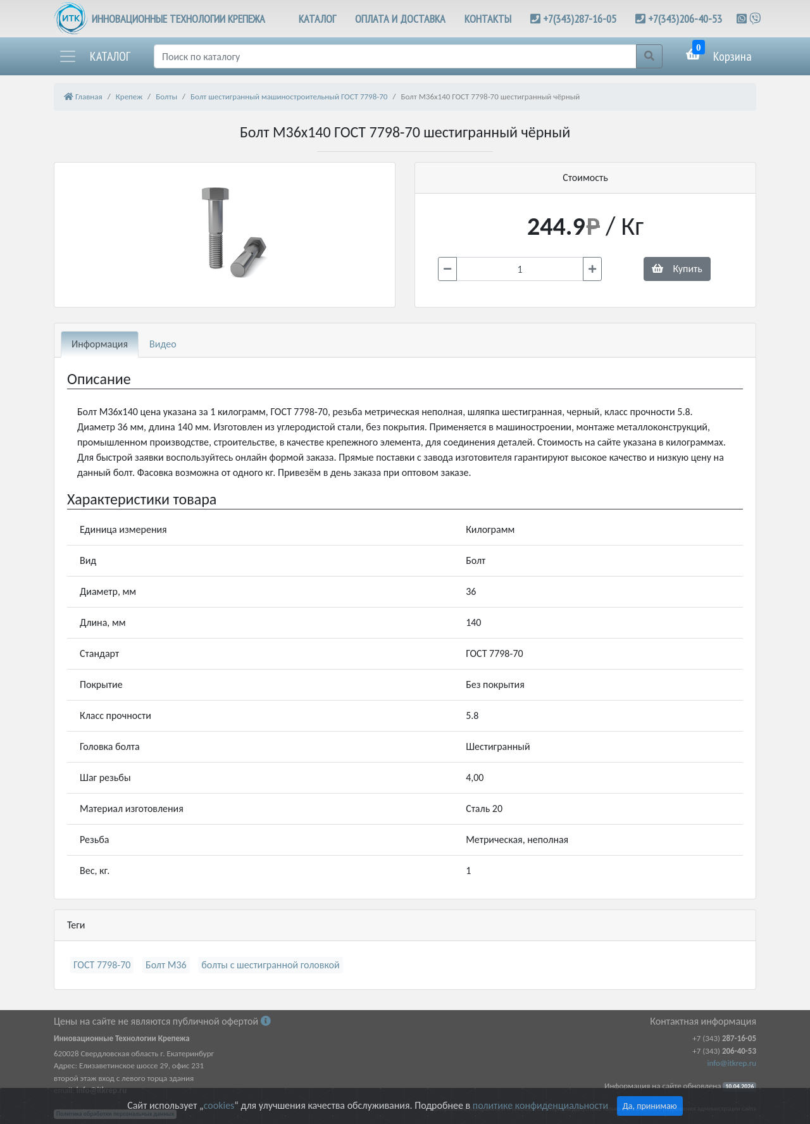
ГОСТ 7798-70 (101, 965)
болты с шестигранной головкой (270, 965)
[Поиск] (395, 56)
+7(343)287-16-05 (579, 18)
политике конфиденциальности (540, 1105)
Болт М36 (166, 965)
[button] (94, 56)
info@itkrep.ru (731, 1063)
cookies (219, 1105)
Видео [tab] (163, 344)
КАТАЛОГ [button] (317, 18)
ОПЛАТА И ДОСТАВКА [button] (400, 18)
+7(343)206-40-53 (685, 18)
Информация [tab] (100, 344)
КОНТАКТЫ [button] (487, 18)
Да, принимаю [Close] (650, 1106)
